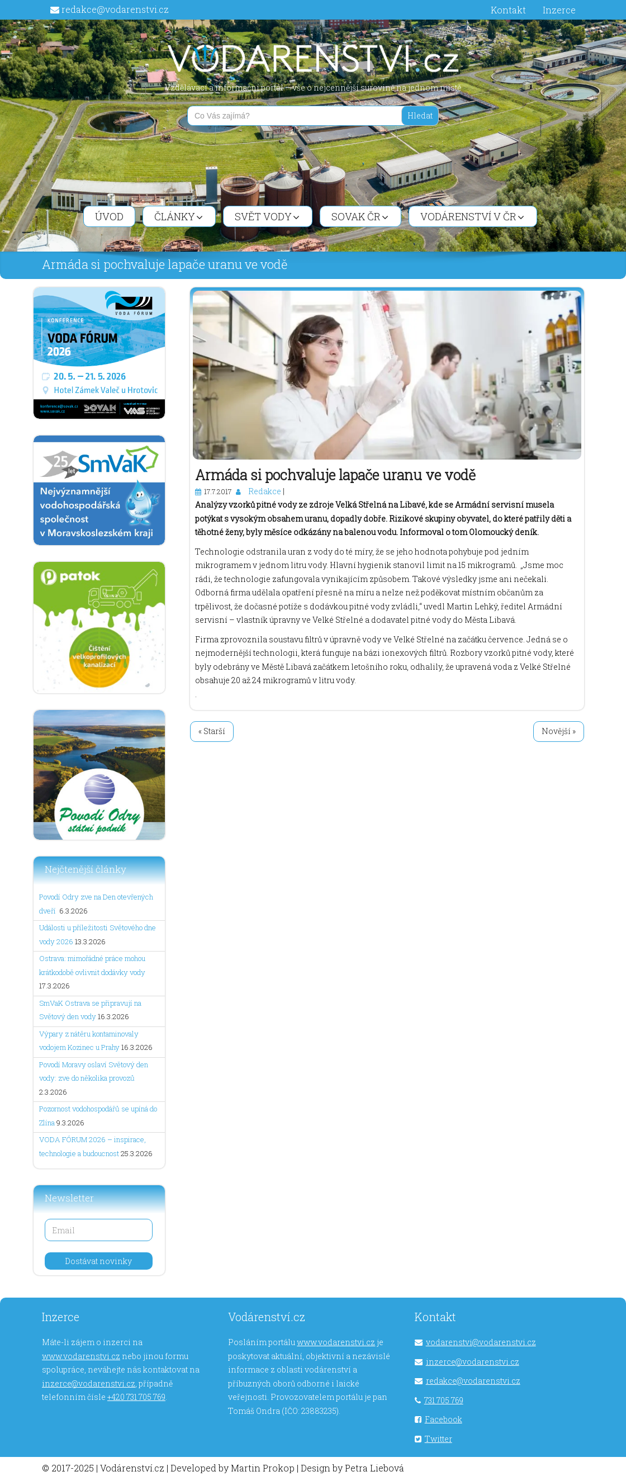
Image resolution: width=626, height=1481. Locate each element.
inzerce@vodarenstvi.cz (88, 1383)
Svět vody (267, 216)
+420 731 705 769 (136, 1397)
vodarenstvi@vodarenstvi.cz (481, 1342)
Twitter (438, 1438)
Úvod (109, 216)
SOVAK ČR (359, 216)
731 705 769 (443, 1400)
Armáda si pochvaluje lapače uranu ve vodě (335, 475)
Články (178, 216)
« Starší (211, 731)
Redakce (264, 491)
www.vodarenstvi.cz (81, 1356)
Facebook (443, 1419)
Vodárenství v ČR (472, 216)
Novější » (559, 731)
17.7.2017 (217, 491)
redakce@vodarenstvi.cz (115, 9)
